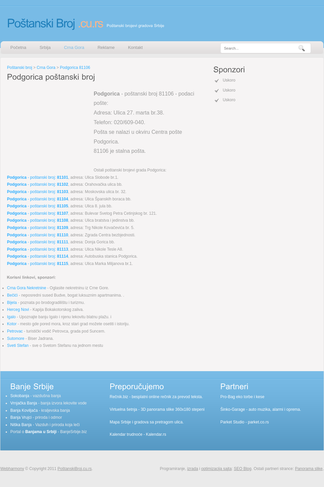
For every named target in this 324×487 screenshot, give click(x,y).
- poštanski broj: (37, 177)
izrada (192, 468)
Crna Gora (74, 47)
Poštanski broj (19, 67)
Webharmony (12, 468)
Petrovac (15, 331)
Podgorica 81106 (75, 67)
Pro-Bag (227, 396)
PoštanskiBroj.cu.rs (74, 468)
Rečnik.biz (119, 396)
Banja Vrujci (21, 417)
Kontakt (135, 47)
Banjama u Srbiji (41, 431)
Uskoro (229, 80)
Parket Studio (232, 422)
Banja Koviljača (24, 410)
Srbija (45, 47)
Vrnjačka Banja (23, 403)
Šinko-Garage (232, 409)
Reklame (106, 47)
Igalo (11, 317)
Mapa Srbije (120, 422)
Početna (18, 47)
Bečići (12, 295)
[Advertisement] (48, 124)
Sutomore (15, 338)
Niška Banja (21, 424)
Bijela (12, 302)
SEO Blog (243, 468)
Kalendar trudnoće (126, 434)
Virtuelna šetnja (123, 409)
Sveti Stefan (18, 345)
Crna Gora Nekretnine (26, 288)
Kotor (12, 324)
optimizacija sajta (216, 468)
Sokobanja (19, 395)
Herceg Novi (18, 309)
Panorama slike (309, 468)
